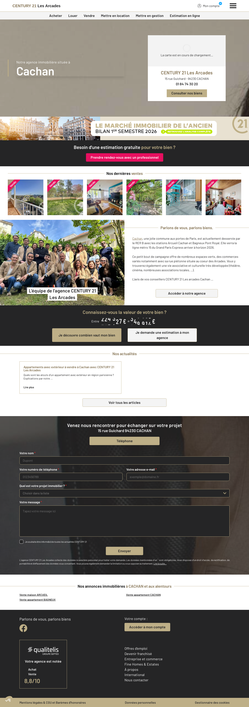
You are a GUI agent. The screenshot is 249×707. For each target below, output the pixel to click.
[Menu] (233, 5)
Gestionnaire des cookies (212, 702)
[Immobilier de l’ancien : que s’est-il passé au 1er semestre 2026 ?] (124, 128)
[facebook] (23, 628)
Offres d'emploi (135, 648)
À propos (131, 669)
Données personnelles (140, 702)
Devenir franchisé (138, 654)
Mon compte (208, 6)
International (134, 675)
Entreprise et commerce (143, 659)
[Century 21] (36, 6)
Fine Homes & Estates (141, 664)
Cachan (137, 238)
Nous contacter (136, 680)
